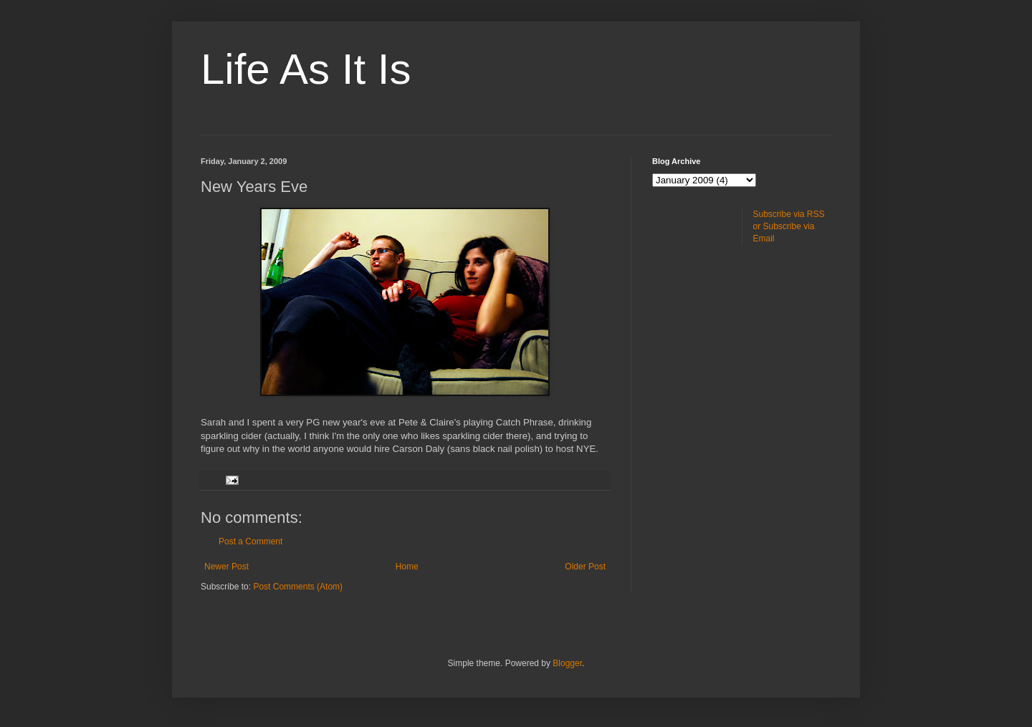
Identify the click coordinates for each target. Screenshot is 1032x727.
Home (407, 567)
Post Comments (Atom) (298, 587)
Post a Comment (250, 541)
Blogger (567, 663)
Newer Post (226, 567)
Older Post (585, 567)
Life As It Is (306, 69)
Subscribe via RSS (789, 214)
